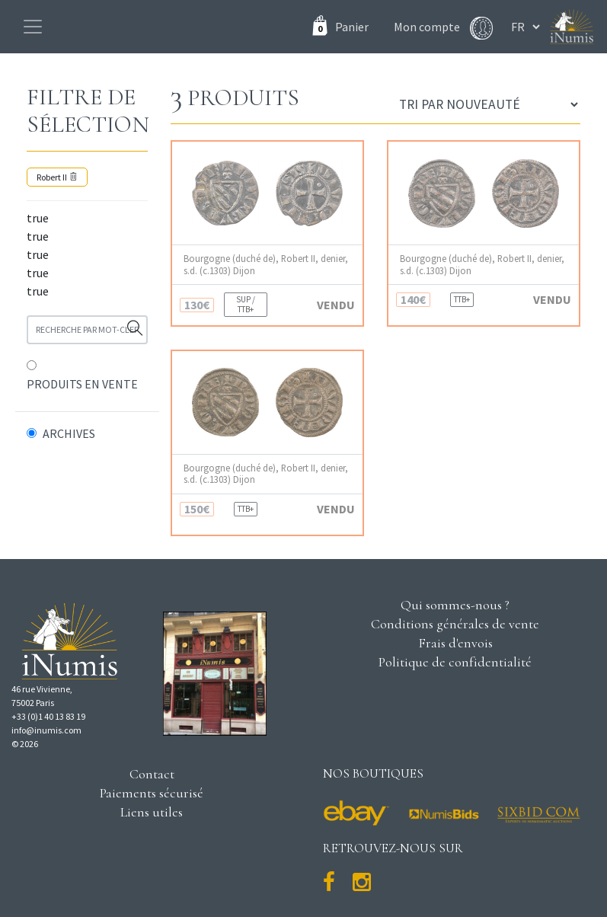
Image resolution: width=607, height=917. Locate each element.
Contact (151, 773)
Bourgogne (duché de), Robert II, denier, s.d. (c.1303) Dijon (266, 264)
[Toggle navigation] (32, 26)
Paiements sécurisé (151, 792)
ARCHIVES (69, 433)
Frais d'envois (455, 642)
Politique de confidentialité (455, 661)
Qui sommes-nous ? (455, 604)
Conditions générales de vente (455, 623)
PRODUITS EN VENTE (82, 383)
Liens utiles (151, 812)
